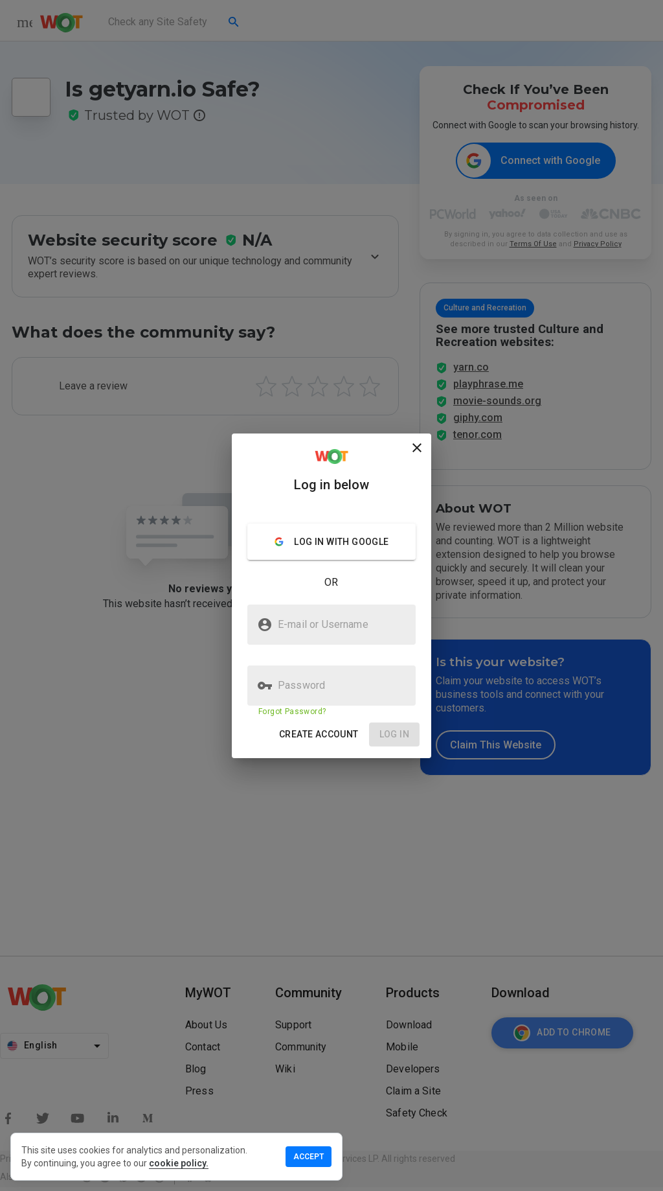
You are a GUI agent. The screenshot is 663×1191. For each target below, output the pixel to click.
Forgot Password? (292, 711)
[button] (319, 734)
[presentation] (331, 595)
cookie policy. (178, 1163)
